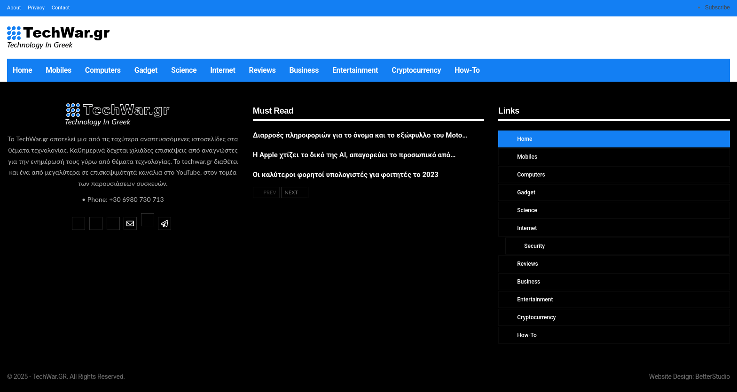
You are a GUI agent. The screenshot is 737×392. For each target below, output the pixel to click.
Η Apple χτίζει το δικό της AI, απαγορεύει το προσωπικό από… (354, 155)
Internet (222, 70)
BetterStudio (712, 376)
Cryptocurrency (416, 70)
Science (183, 70)
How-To (467, 70)
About (14, 8)
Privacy (36, 8)
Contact (61, 8)
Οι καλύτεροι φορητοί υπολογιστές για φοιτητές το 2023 (346, 174)
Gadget (145, 70)
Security (534, 246)
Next (294, 192)
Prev (266, 192)
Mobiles (58, 70)
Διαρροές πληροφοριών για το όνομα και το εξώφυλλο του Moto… (360, 135)
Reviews (262, 70)
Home (22, 70)
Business (304, 70)
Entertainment (355, 70)
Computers (103, 70)
